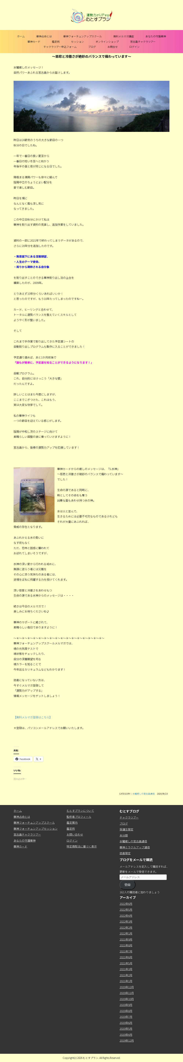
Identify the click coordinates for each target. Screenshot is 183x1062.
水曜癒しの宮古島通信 (144, 793)
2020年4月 (126, 1035)
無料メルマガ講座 (123, 36)
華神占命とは (44, 36)
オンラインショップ (107, 41)
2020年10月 (127, 999)
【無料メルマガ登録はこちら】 (33, 717)
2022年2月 (126, 927)
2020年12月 (127, 987)
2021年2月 (126, 975)
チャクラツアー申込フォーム (60, 47)
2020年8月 (126, 1011)
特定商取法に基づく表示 (82, 846)
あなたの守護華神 (155, 36)
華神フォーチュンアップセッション (36, 828)
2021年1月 (126, 981)
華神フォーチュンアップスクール (82, 36)
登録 (127, 885)
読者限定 (125, 853)
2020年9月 (126, 1005)
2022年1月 (126, 933)
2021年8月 (126, 945)
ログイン (134, 47)
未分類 (124, 835)
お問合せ (112, 47)
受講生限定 (126, 829)
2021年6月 (126, 957)
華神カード (34, 41)
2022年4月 (126, 915)
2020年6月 (126, 1023)
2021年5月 (126, 963)
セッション (77, 41)
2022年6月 (126, 904)
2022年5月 (126, 909)
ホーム (21, 36)
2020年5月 (126, 1028)
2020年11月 (127, 993)
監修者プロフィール (79, 817)
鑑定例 (56, 41)
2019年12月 (127, 1040)
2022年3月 (126, 921)
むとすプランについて (80, 811)
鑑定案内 (72, 822)
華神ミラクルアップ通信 (135, 847)
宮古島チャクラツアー (143, 41)
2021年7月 (126, 951)
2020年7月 (126, 1017)
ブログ (92, 47)
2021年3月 (126, 969)
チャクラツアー (129, 817)
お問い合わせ (75, 834)
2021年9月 (126, 939)
